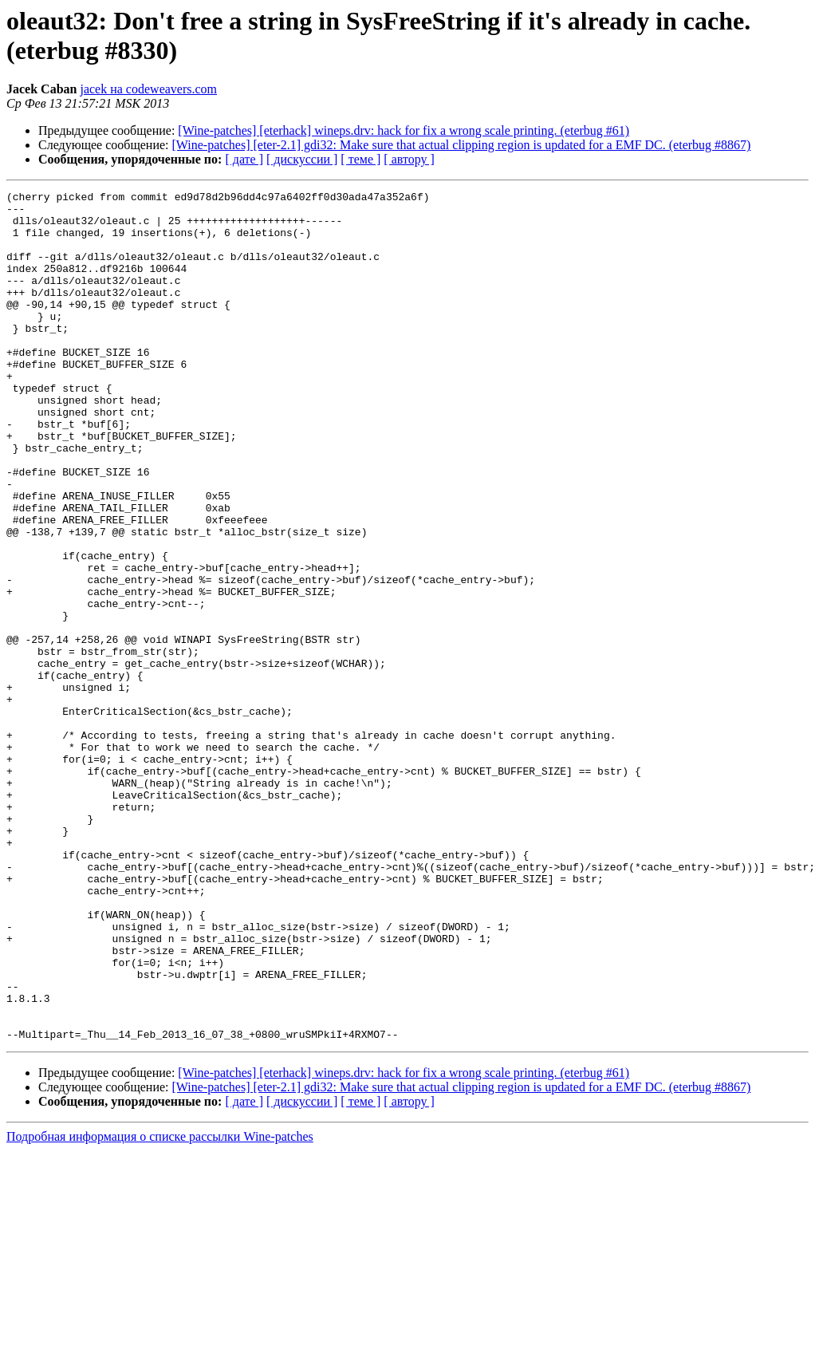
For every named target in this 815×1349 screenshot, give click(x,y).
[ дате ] (244, 159)
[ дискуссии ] (301, 159)
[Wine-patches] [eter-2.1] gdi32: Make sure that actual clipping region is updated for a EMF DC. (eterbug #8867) (461, 145)
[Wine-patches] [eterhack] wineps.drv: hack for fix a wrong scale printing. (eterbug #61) (403, 130)
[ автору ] (409, 159)
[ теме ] (360, 159)
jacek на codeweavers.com (148, 89)
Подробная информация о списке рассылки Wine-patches (159, 1306)
